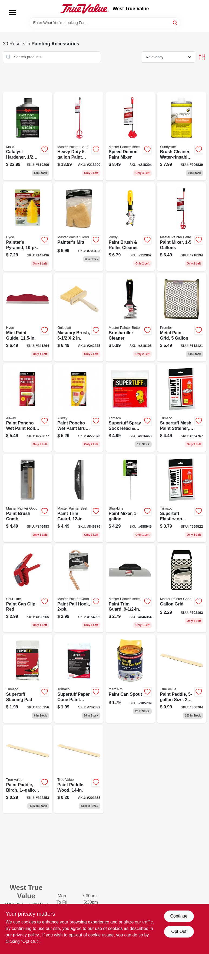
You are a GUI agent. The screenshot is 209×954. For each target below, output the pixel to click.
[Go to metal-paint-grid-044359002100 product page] (181, 317)
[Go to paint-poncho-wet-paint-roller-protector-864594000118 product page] (27, 407)
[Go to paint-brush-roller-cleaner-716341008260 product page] (130, 226)
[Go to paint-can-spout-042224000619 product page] (130, 678)
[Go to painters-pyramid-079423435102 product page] (27, 226)
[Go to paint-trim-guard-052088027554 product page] (79, 498)
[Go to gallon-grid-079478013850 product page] (181, 588)
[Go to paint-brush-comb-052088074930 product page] (27, 498)
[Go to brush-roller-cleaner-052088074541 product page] (130, 317)
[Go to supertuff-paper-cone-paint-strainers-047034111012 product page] (79, 678)
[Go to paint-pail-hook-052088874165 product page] (79, 588)
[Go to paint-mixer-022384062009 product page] (130, 498)
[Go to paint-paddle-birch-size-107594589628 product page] (27, 769)
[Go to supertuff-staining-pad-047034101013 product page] (27, 678)
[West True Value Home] (84, 9)
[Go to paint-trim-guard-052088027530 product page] (130, 588)
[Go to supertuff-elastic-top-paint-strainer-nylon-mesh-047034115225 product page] (181, 498)
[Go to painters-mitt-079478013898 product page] (79, 226)
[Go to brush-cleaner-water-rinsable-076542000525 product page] (181, 136)
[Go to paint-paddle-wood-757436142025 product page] (79, 769)
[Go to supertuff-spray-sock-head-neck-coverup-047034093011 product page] (130, 407)
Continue (178, 916)
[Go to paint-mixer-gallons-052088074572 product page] (181, 226)
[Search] (175, 22)
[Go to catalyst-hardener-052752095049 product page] (27, 136)
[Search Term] (104, 22)
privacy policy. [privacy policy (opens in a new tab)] (26, 935)
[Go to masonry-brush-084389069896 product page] (79, 317)
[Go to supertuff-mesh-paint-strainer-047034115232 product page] (181, 407)
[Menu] (12, 12)
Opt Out (178, 931)
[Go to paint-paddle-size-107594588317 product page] (181, 678)
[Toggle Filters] (202, 57)
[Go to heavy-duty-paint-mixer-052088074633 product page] (79, 136)
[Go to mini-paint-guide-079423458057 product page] (27, 317)
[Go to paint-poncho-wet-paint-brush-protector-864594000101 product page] (79, 407)
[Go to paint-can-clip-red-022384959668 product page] (27, 588)
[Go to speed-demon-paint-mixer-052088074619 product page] (130, 136)
